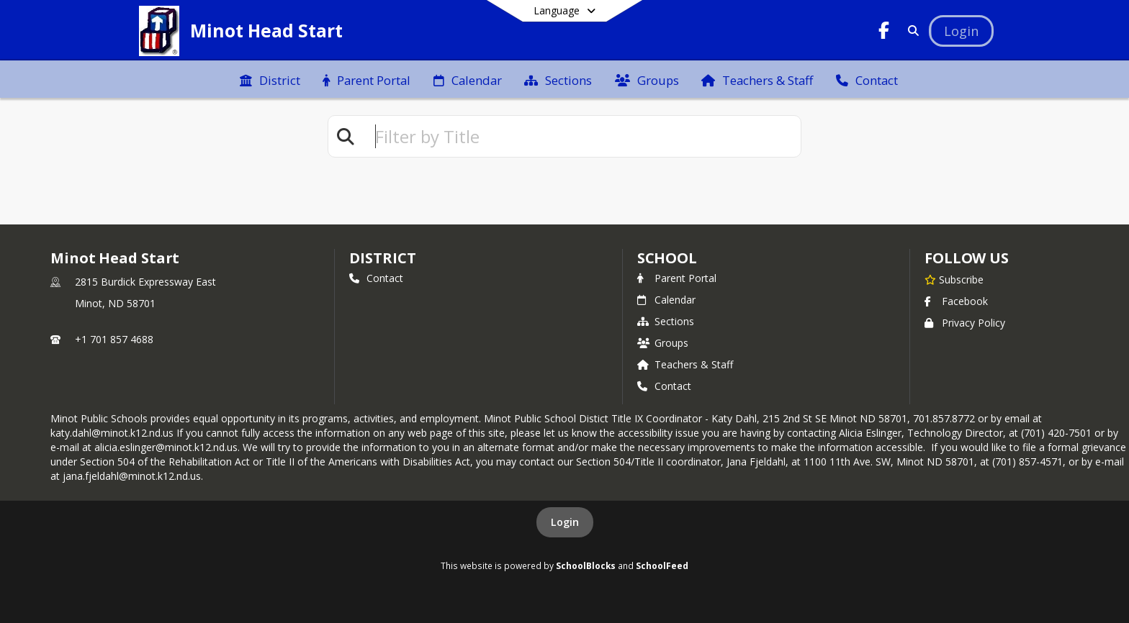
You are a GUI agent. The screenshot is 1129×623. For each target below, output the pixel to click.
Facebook (956, 301)
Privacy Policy (965, 322)
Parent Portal (676, 278)
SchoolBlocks (586, 565)
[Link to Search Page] (910, 30)
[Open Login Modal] (961, 31)
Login (565, 522)
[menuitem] (270, 79)
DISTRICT (382, 258)
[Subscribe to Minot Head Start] (954, 279)
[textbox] (581, 136)
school (667, 258)
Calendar (666, 299)
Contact (376, 278)
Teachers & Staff (685, 364)
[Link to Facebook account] (884, 33)
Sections (665, 321)
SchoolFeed (662, 565)
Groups (662, 343)
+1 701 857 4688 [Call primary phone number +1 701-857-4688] (114, 339)
